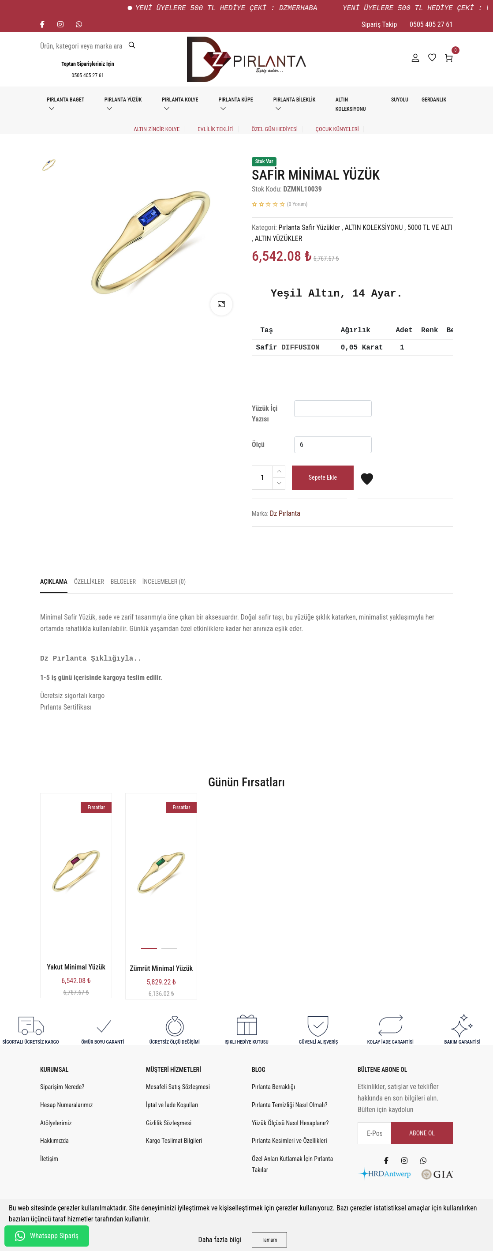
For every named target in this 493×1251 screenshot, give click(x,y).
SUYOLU (399, 100)
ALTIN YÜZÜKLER (278, 238)
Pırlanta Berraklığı (273, 1086)
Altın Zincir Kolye (156, 129)
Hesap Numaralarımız (66, 1104)
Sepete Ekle (323, 477)
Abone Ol (422, 1133)
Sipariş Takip (379, 24)
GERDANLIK (434, 100)
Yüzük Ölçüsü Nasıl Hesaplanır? (290, 1123)
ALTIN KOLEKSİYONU (351, 105)
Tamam (269, 1240)
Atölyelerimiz (56, 1123)
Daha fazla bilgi (219, 1240)
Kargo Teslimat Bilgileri (174, 1140)
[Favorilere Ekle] (366, 483)
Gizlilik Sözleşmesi (168, 1123)
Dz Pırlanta (285, 513)
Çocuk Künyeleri (337, 129)
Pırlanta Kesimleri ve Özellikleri (289, 1140)
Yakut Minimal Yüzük (76, 967)
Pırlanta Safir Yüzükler (309, 227)
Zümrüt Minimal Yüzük (161, 968)
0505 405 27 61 (431, 24)
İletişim (49, 1158)
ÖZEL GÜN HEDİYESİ (274, 129)
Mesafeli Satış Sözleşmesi (178, 1086)
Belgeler (123, 581)
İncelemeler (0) (164, 581)
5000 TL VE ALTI (429, 227)
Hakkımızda (54, 1140)
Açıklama (53, 581)
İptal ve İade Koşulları (172, 1104)
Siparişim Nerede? (62, 1086)
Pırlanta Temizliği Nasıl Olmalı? (289, 1104)
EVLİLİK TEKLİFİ (216, 129)
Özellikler (89, 581)
